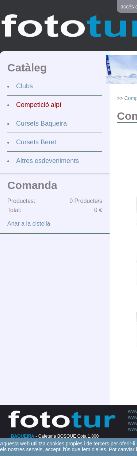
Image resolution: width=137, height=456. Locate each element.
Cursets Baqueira (41, 123)
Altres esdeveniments (47, 160)
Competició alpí (38, 104)
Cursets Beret (36, 142)
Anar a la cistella (28, 223)
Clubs (24, 86)
